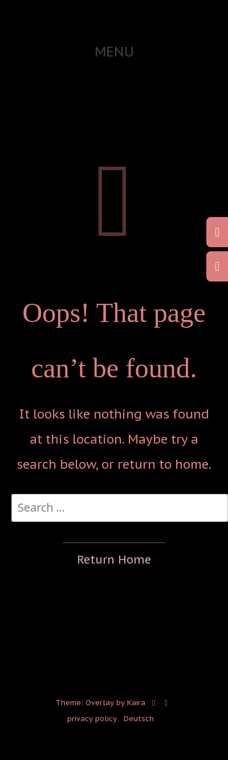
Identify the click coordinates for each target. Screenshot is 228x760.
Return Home (114, 559)
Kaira (136, 702)
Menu (114, 52)
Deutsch (139, 718)
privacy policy (92, 718)
